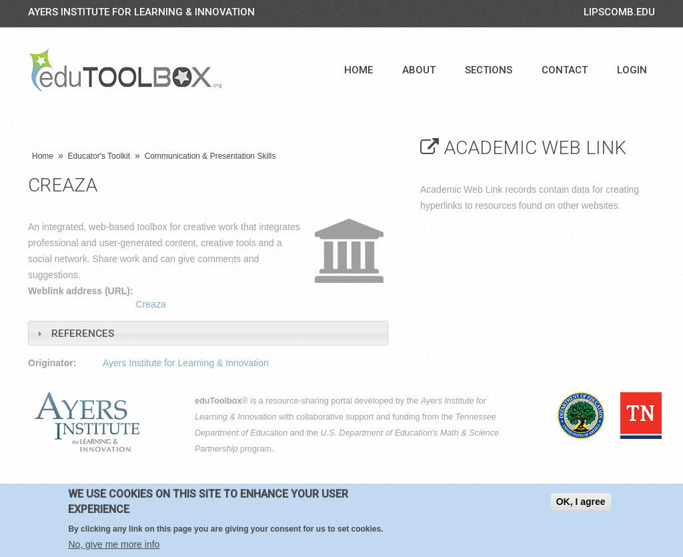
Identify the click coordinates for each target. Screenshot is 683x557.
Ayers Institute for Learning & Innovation (141, 12)
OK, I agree (581, 501)
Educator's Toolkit (99, 156)
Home (358, 70)
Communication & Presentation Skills (210, 156)
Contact (565, 70)
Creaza (151, 304)
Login (632, 70)
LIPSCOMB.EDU (619, 12)
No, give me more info (113, 544)
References (82, 334)
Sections (488, 70)
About (419, 70)
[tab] (208, 333)
